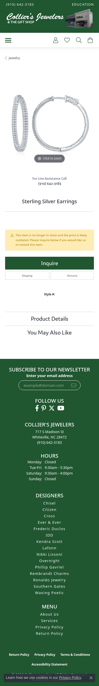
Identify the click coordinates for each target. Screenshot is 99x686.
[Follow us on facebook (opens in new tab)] (37, 408)
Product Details (49, 318)
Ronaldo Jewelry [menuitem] (49, 579)
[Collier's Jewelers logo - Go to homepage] (49, 19)
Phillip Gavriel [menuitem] (49, 567)
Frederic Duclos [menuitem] (49, 528)
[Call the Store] (49, 442)
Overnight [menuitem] (49, 560)
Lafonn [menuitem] (49, 547)
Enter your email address (49, 375)
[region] (49, 120)
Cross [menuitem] (49, 515)
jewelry (14, 58)
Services (49, 620)
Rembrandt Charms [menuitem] (49, 573)
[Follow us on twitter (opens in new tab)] (52, 408)
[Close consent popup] (91, 677)
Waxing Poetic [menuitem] (49, 592)
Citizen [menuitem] (49, 509)
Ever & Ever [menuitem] (49, 522)
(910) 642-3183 (49, 183)
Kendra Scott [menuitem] (49, 541)
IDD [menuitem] (49, 535)
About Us (49, 614)
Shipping (27, 275)
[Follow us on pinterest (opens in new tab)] (43, 408)
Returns (72, 275)
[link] (19, 4)
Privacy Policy (50, 627)
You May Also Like (49, 332)
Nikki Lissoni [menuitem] (50, 554)
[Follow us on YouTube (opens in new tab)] (60, 408)
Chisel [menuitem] (49, 503)
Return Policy (49, 633)
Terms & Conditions (75, 654)
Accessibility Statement (49, 664)
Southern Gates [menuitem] (49, 586)
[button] (82, 4)
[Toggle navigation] (8, 40)
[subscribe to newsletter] (73, 385)
